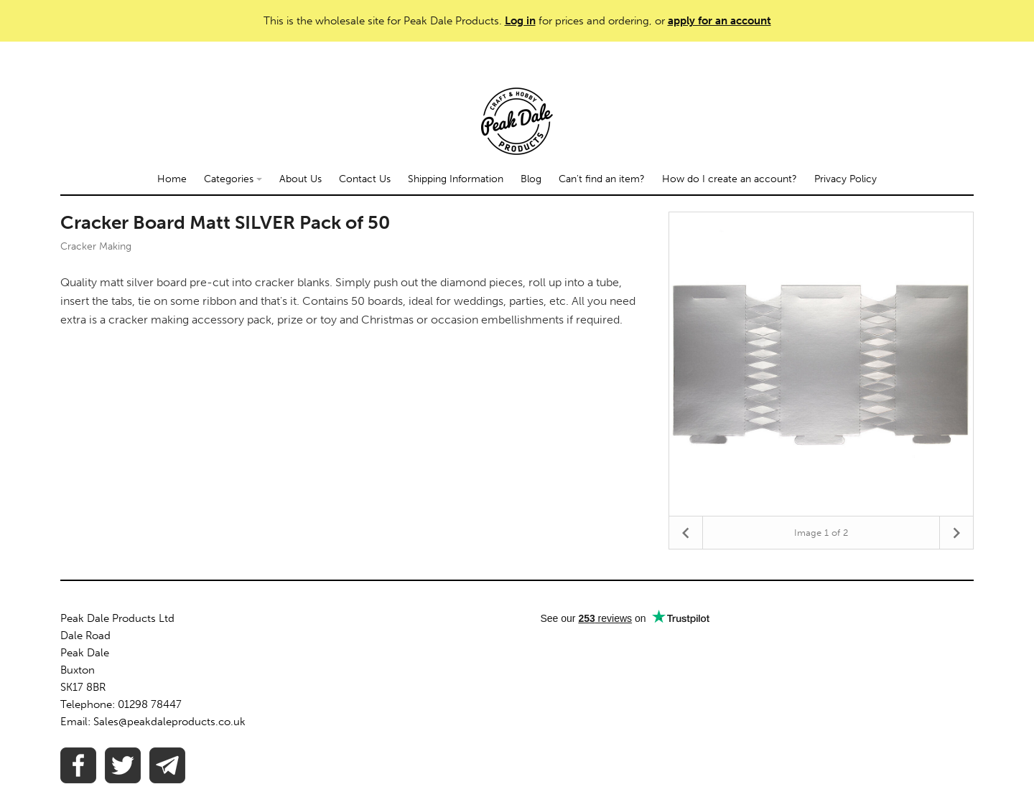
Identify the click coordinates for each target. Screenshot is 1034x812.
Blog (531, 179)
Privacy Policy (845, 179)
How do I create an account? (729, 179)
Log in (520, 20)
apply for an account (719, 20)
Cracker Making (95, 246)
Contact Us (365, 179)
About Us (300, 179)
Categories (233, 179)
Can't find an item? (602, 179)
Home (172, 179)
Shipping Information (455, 179)
